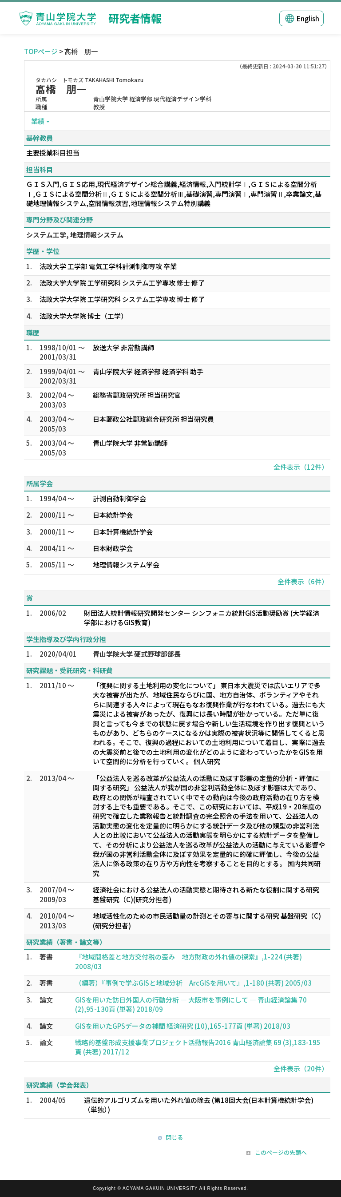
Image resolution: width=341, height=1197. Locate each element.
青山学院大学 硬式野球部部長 (137, 653)
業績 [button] (37, 121)
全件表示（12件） (301, 467)
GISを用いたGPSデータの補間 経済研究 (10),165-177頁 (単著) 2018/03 (182, 1026)
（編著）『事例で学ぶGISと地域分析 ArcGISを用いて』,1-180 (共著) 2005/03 (193, 982)
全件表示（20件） (301, 1068)
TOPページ (41, 51)
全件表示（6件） (303, 581)
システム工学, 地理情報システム (74, 234)
